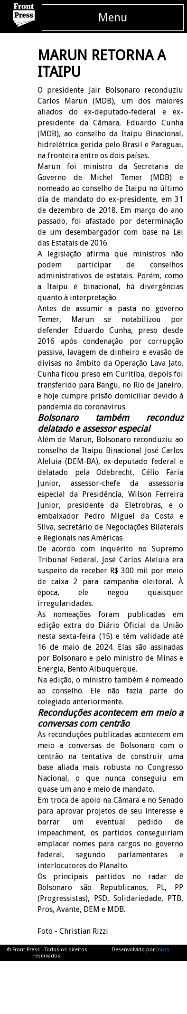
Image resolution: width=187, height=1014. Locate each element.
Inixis (162, 950)
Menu (112, 17)
